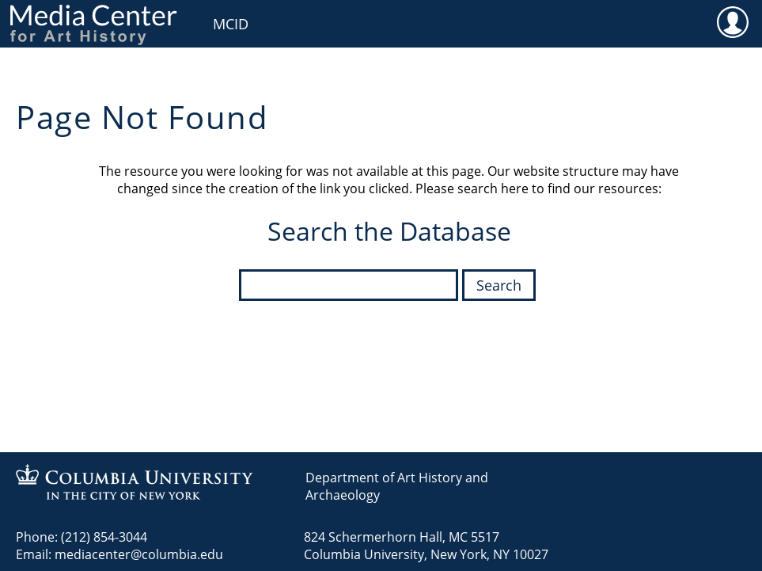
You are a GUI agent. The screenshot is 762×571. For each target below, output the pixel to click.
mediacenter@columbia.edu (139, 554)
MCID (230, 23)
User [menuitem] (732, 21)
